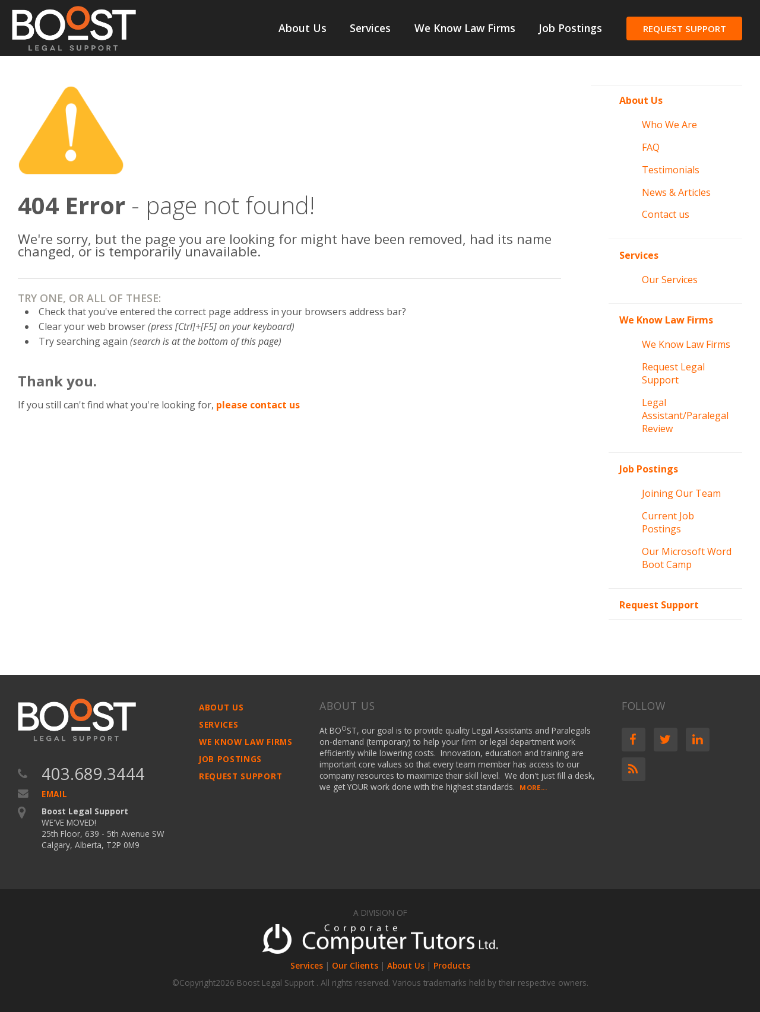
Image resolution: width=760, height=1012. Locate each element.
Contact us (665, 214)
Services (370, 28)
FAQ (651, 147)
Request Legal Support (673, 373)
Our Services (670, 279)
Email (54, 794)
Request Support (684, 28)
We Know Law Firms (464, 28)
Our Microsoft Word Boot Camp (687, 558)
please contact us (258, 404)
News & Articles (676, 192)
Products (451, 965)
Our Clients (355, 965)
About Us (302, 28)
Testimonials (670, 169)
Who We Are (669, 124)
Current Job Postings (668, 522)
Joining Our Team (681, 493)
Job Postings (570, 28)
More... (533, 787)
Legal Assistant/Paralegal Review (685, 415)
